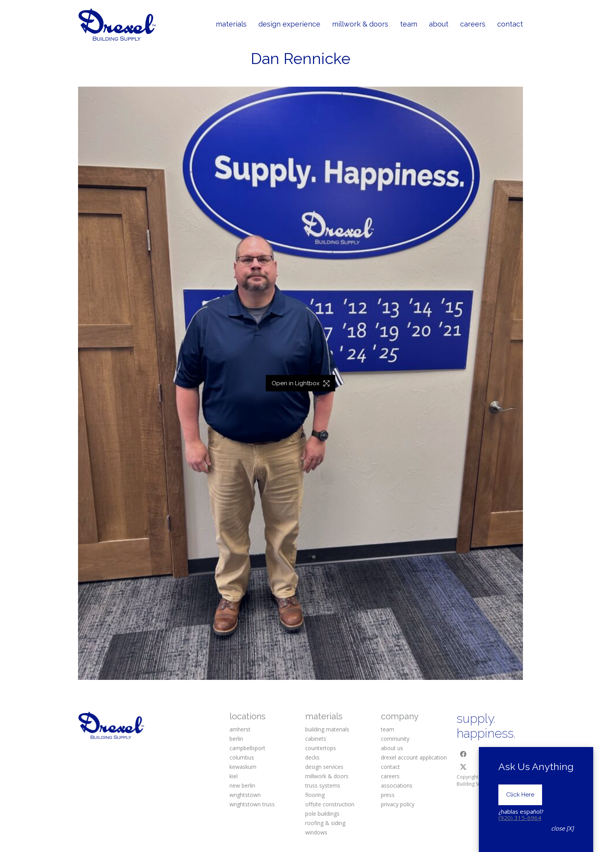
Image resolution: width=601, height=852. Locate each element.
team (387, 729)
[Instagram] (487, 754)
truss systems (322, 785)
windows (316, 832)
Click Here (520, 805)
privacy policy (397, 804)
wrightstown (245, 795)
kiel (233, 776)
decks (312, 757)
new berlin (242, 785)
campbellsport (247, 748)
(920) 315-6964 (519, 828)
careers (390, 776)
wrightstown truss (252, 804)
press (388, 795)
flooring (315, 795)
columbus (241, 757)
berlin (236, 738)
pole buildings (322, 813)
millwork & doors (327, 776)
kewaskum (242, 766)
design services (324, 766)
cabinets (315, 738)
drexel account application (414, 757)
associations (397, 785)
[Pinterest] (511, 754)
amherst (240, 729)
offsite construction (329, 804)
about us (392, 748)
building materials (327, 729)
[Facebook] (463, 754)
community (395, 738)
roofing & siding (325, 823)
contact (390, 766)
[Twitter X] (463, 767)
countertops (320, 748)
